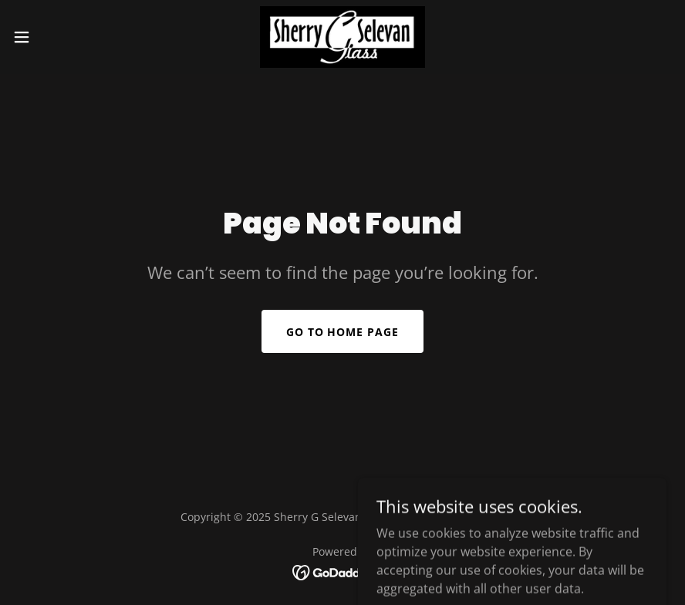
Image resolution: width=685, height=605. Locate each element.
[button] (56, 37)
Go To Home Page (343, 331)
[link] (342, 37)
